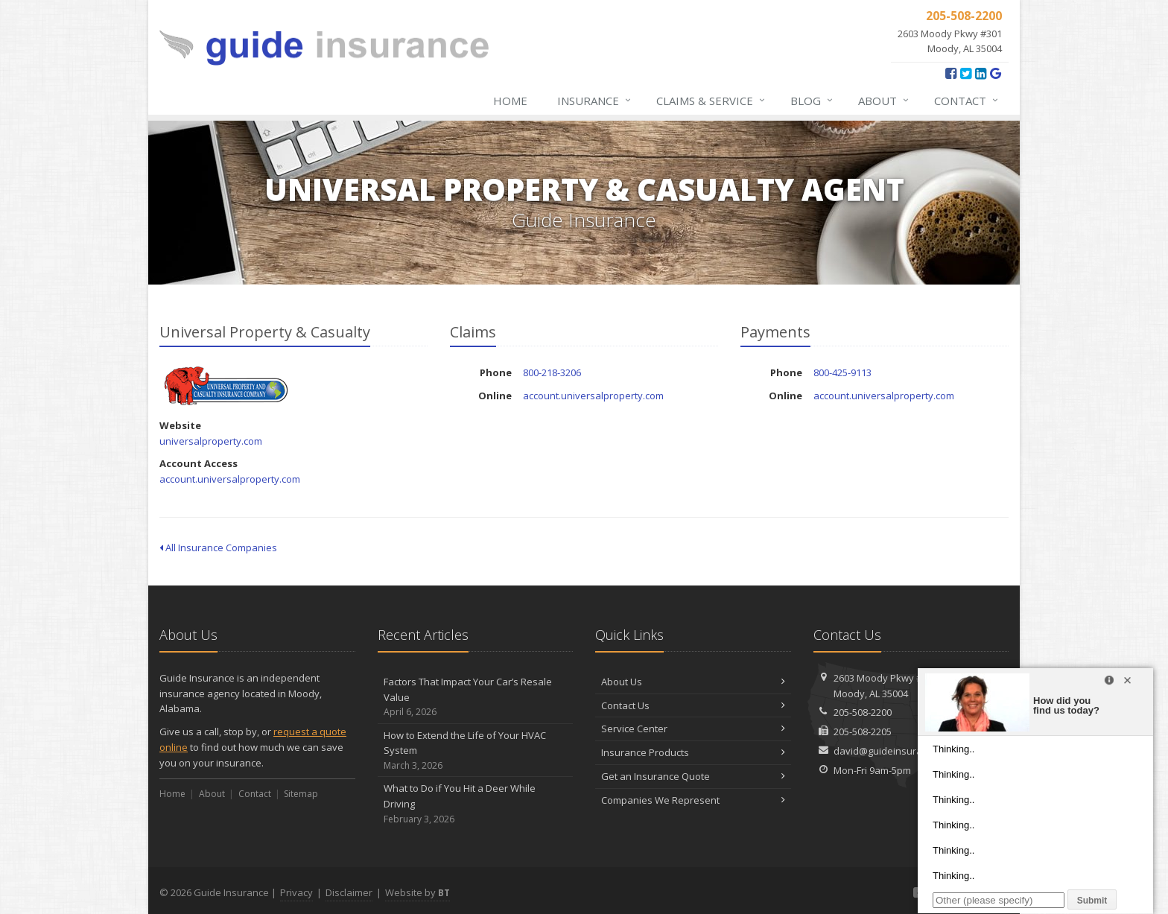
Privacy (296, 892)
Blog (812, 100)
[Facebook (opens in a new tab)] (950, 73)
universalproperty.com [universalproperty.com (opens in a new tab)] (210, 441)
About (884, 100)
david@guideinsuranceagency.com (913, 751)
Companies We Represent (693, 800)
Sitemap (301, 793)
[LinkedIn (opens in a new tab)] (980, 73)
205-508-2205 (863, 731)
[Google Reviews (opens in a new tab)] (995, 73)
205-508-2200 (863, 712)
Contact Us (693, 705)
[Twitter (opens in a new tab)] (965, 73)
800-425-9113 (842, 372)
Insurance (594, 100)
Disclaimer (349, 892)
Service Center (693, 728)
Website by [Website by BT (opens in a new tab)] (417, 892)
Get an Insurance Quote (693, 776)
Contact (967, 100)
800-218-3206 (552, 372)
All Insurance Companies (218, 547)
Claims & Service (711, 100)
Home (510, 100)
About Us (693, 681)
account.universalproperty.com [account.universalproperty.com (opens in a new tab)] (229, 479)
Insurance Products (693, 752)
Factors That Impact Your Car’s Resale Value (476, 697)
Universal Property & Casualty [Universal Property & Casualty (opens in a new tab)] (226, 385)
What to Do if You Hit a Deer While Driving (476, 803)
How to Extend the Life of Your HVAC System (476, 751)
